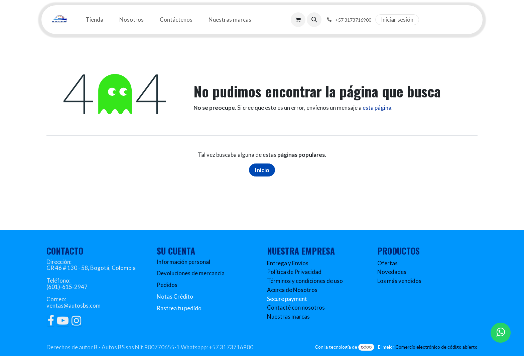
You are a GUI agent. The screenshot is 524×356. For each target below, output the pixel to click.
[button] (314, 19)
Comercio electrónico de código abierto (436, 347)
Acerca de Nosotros (292, 289)
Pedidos (167, 284)
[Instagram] (76, 320)
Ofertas (387, 263)
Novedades (391, 271)
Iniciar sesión (397, 19)
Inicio (262, 169)
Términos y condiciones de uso (305, 280)
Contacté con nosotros (296, 307)
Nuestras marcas (288, 316)
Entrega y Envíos (287, 263)
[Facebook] (50, 320)
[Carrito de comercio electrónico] (298, 19)
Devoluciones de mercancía (191, 273)
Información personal (183, 261)
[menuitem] (94, 20)
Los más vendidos (399, 280)
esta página (377, 107)
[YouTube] (63, 320)
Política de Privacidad (294, 271)
